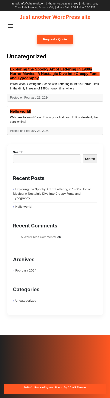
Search (18, 152)
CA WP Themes (77, 387)
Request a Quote (55, 39)
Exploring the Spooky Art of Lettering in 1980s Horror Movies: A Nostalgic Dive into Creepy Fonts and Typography (55, 73)
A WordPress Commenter (39, 237)
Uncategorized (25, 300)
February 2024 (25, 270)
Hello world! (20, 111)
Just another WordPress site (55, 17)
